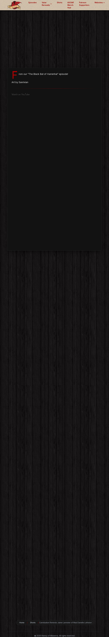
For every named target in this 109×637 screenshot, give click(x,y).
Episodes (32, 2)
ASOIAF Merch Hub (70, 5)
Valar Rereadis (47, 3)
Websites (100, 2)
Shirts (59, 2)
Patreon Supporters (84, 3)
